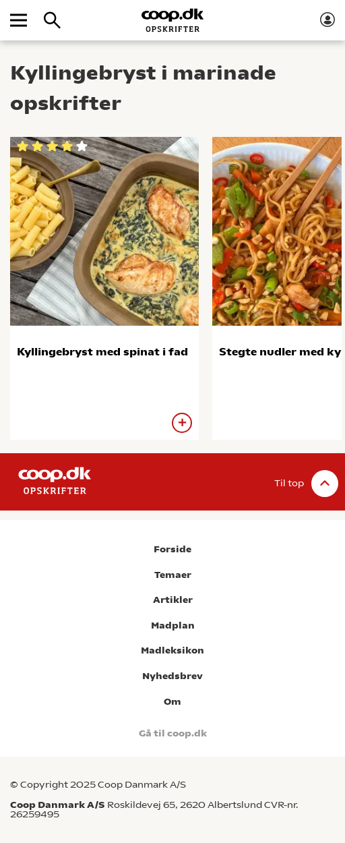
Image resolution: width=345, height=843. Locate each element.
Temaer (172, 575)
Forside (172, 549)
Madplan (173, 625)
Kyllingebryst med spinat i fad (102, 351)
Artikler (173, 600)
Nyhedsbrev (172, 676)
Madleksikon (172, 650)
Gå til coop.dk (173, 733)
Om (172, 701)
